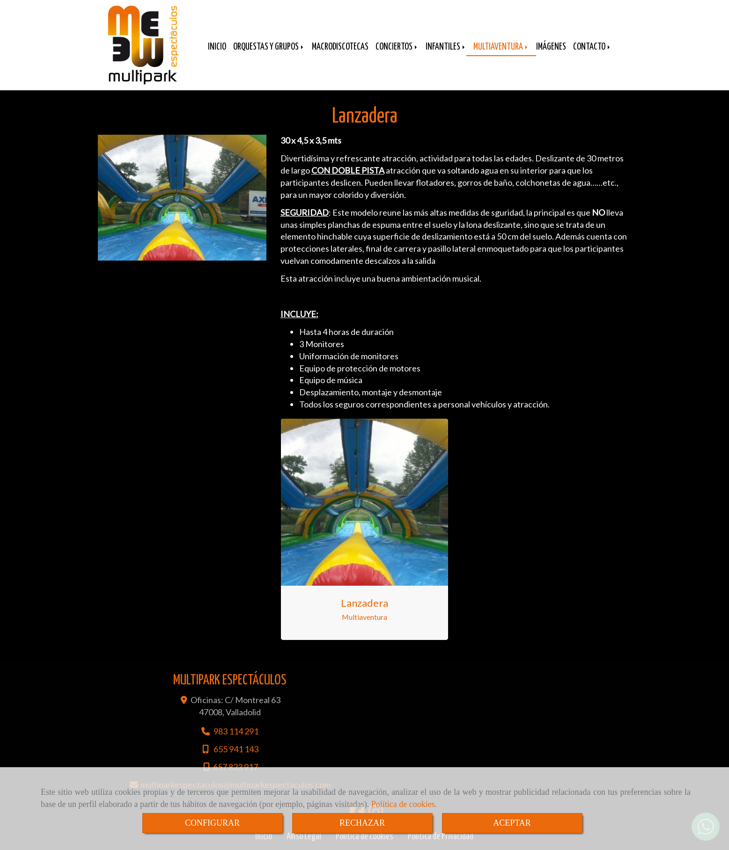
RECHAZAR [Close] (362, 823)
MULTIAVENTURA (501, 47)
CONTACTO (592, 47)
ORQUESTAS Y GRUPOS (269, 47)
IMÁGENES (551, 47)
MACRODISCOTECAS (340, 47)
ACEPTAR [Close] (512, 823)
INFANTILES (446, 47)
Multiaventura (364, 616)
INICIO (217, 47)
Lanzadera (364, 602)
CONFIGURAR (212, 823)
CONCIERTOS (397, 47)
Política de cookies (403, 804)
